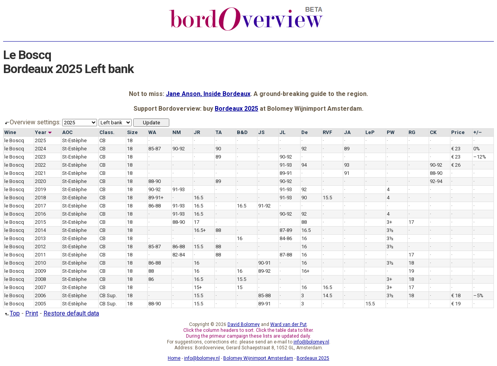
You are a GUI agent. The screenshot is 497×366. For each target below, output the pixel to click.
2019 (40, 189)
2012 (40, 246)
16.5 (198, 197)
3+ (389, 222)
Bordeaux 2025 (236, 108)
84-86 (286, 238)
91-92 (264, 206)
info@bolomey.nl (311, 342)
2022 (40, 165)
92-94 (436, 181)
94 (304, 165)
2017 (40, 206)
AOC (67, 132)
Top (11, 313)
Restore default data (71, 313)
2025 (40, 140)
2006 (40, 295)
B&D (242, 132)
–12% (479, 157)
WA (152, 132)
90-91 (264, 263)
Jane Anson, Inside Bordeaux (208, 94)
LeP (370, 132)
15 (239, 287)
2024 (40, 149)
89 (346, 149)
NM (176, 132)
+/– (477, 132)
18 (129, 140)
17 (196, 222)
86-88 (154, 206)
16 (239, 238)
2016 (40, 214)
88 (304, 222)
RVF (327, 132)
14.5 (327, 295)
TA (218, 132)
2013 (40, 238)
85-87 (154, 149)
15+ (198, 287)
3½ (390, 230)
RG (411, 132)
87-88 (286, 255)
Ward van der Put (288, 324)
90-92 (178, 149)
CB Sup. (108, 295)
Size (132, 132)
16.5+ (200, 230)
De (304, 132)
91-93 (286, 165)
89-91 (286, 173)
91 (346, 173)
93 (346, 165)
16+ (305, 271)
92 (304, 149)
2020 (40, 181)
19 (411, 271)
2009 (40, 271)
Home (174, 358)
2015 (40, 222)
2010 (40, 263)
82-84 (178, 255)
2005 (40, 304)
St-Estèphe (74, 140)
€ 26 (456, 165)
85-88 (264, 295)
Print (31, 313)
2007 (40, 287)
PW (390, 132)
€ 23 (456, 149)
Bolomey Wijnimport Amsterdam (258, 358)
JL (282, 132)
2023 (40, 157)
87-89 (286, 230)
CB (102, 140)
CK (433, 132)
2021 (40, 173)
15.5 (327, 197)
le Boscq (14, 140)
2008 (40, 279)
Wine (10, 132)
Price (458, 132)
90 (218, 149)
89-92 (264, 271)
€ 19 (456, 304)
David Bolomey (244, 324)
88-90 (436, 173)
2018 (40, 197)
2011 (40, 255)
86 (151, 279)
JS (261, 132)
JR (197, 132)
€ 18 (456, 295)
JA (347, 132)
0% (476, 149)
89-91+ (155, 197)
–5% (478, 295)
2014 (40, 230)
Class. (107, 132)
